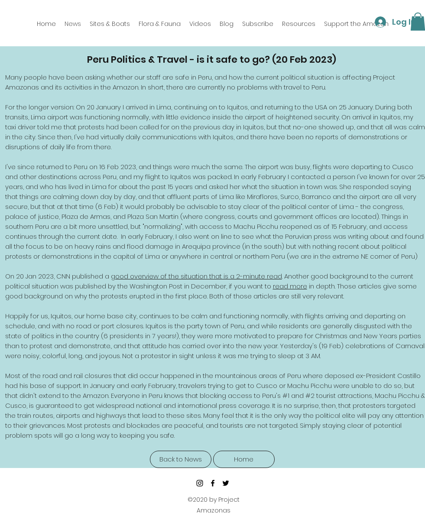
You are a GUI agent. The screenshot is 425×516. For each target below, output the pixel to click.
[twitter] (225, 483)
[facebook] (212, 483)
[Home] (244, 459)
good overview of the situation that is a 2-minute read (196, 276)
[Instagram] (199, 483)
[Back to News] (180, 459)
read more (290, 286)
